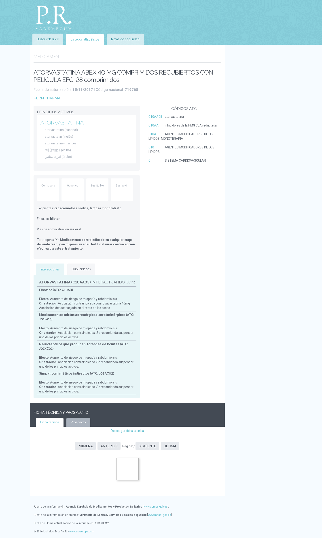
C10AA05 (155, 116)
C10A (152, 134)
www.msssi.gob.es (159, 515)
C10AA (153, 125)
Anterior (109, 446)
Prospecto (78, 422)
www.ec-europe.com (81, 531)
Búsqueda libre (48, 39)
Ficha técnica (49, 422)
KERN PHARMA (47, 98)
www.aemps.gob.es (155, 506)
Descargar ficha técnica (127, 431)
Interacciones (50, 269)
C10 (151, 147)
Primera (85, 446)
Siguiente (147, 446)
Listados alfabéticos (85, 39)
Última (170, 446)
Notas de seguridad (125, 39)
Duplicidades (81, 269)
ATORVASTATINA (62, 122)
